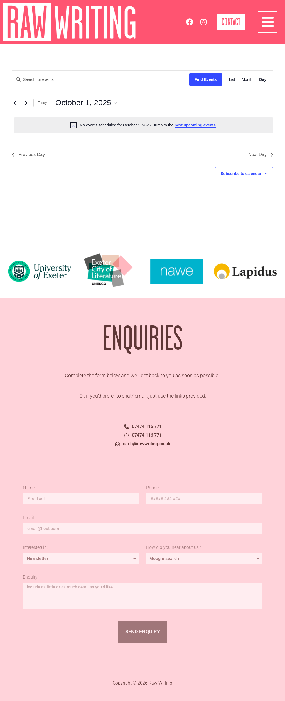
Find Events (206, 79)
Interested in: (35, 547)
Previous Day (28, 154)
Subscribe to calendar (241, 173)
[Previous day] (15, 102)
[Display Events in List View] (232, 79)
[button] (268, 22)
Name (29, 488)
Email (29, 517)
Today (42, 103)
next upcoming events (195, 125)
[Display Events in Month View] (247, 79)
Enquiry (30, 577)
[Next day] (26, 102)
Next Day (260, 154)
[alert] (143, 125)
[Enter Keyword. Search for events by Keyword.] (100, 79)
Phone (152, 488)
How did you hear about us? (173, 547)
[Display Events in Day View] (262, 79)
